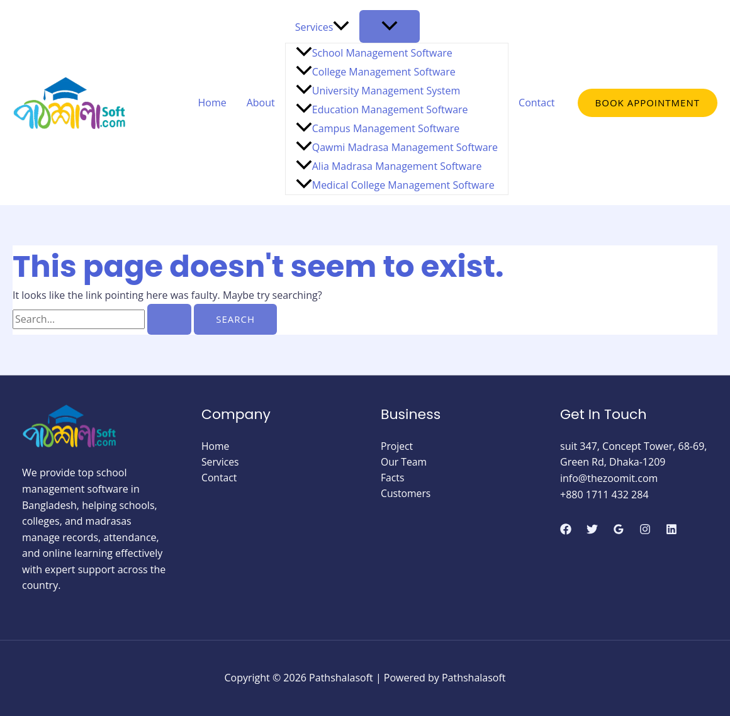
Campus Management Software (378, 128)
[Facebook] (565, 529)
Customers (406, 494)
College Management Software (376, 72)
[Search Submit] (169, 319)
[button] (647, 103)
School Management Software (374, 53)
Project (397, 446)
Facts (393, 478)
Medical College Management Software (395, 185)
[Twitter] (592, 529)
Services (322, 27)
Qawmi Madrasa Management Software (397, 147)
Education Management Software (382, 109)
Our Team (404, 462)
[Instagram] (645, 529)
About (261, 102)
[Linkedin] (671, 529)
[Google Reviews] (618, 529)
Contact (536, 102)
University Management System (378, 91)
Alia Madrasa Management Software (389, 166)
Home (212, 102)
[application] (341, 27)
